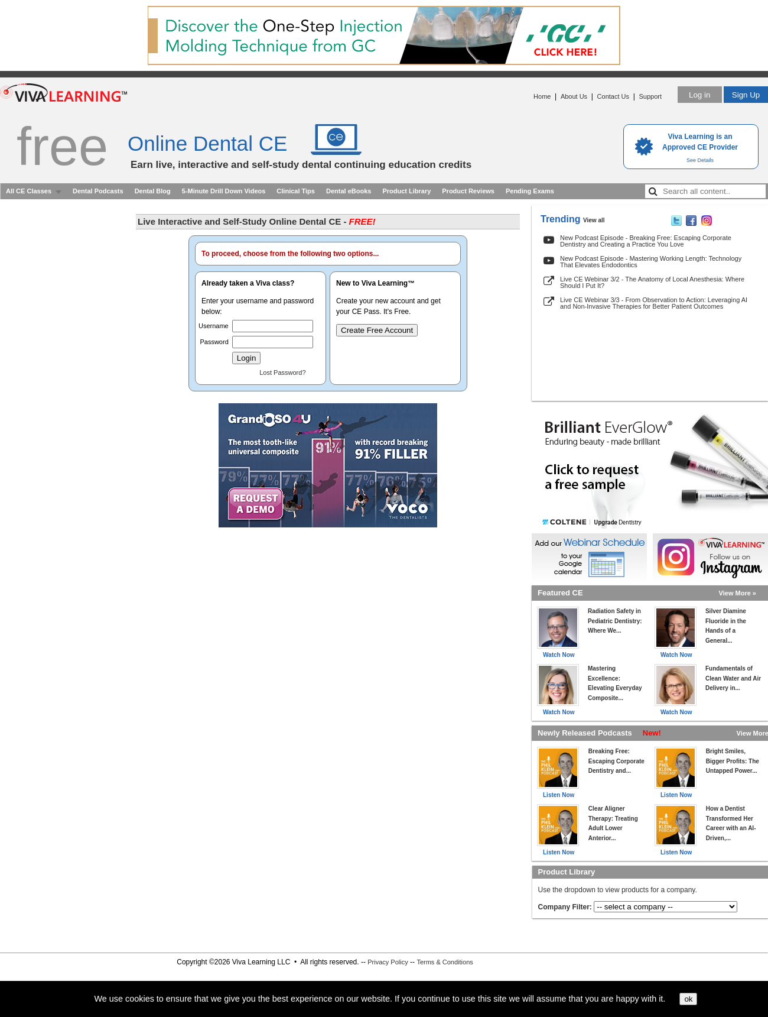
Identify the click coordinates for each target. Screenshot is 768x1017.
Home (542, 96)
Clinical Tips (295, 191)
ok (688, 999)
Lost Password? (282, 372)
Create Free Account (377, 330)
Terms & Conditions (444, 962)
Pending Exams (530, 191)
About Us (574, 96)
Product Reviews (468, 191)
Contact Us (613, 96)
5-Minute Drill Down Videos (224, 191)
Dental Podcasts (98, 191)
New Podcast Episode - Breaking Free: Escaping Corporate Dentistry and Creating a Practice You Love (645, 241)
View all (594, 220)
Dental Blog (153, 191)
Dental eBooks (348, 191)
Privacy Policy (387, 962)
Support (650, 96)
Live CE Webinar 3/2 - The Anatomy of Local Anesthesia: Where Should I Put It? (652, 282)
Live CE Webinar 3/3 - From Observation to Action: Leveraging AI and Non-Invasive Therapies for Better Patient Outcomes (653, 303)
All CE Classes (28, 191)
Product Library (406, 191)
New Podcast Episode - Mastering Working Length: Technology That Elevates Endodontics (650, 261)
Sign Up (746, 94)
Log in (699, 94)
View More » (737, 593)
